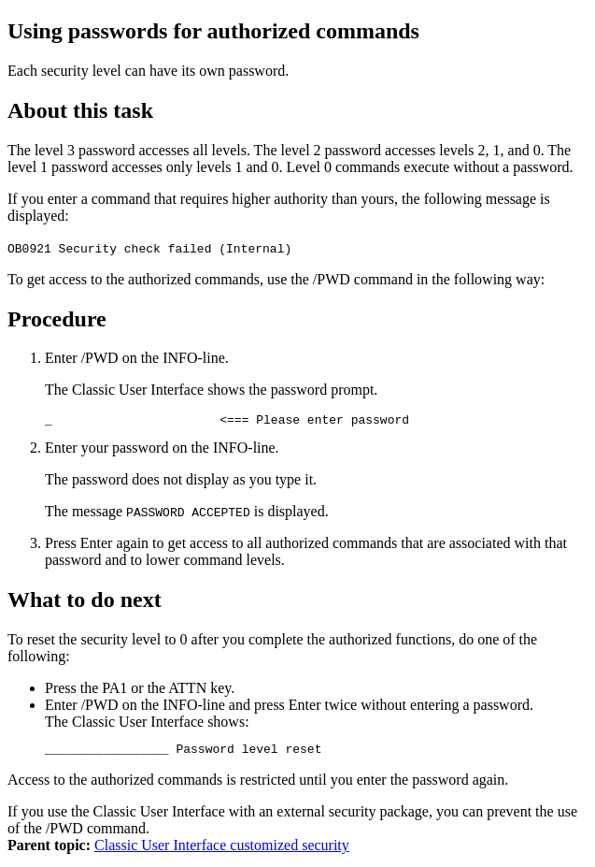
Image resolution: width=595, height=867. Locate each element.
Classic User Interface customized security (221, 851)
